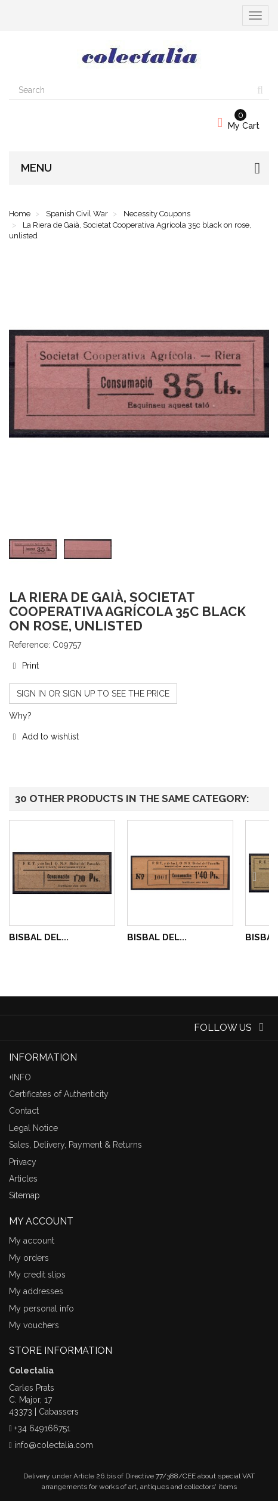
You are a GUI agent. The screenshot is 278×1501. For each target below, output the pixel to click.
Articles (23, 1178)
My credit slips (37, 1274)
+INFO (20, 1077)
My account (31, 1240)
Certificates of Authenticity (59, 1094)
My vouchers (34, 1325)
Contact (24, 1110)
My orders (29, 1258)
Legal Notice (33, 1128)
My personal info (41, 1308)
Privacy (22, 1162)
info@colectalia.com (53, 1445)
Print (24, 665)
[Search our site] (130, 90)
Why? (20, 715)
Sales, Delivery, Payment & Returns (75, 1144)
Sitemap (24, 1195)
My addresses (36, 1291)
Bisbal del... (39, 937)
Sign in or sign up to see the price (93, 693)
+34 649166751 (42, 1428)
